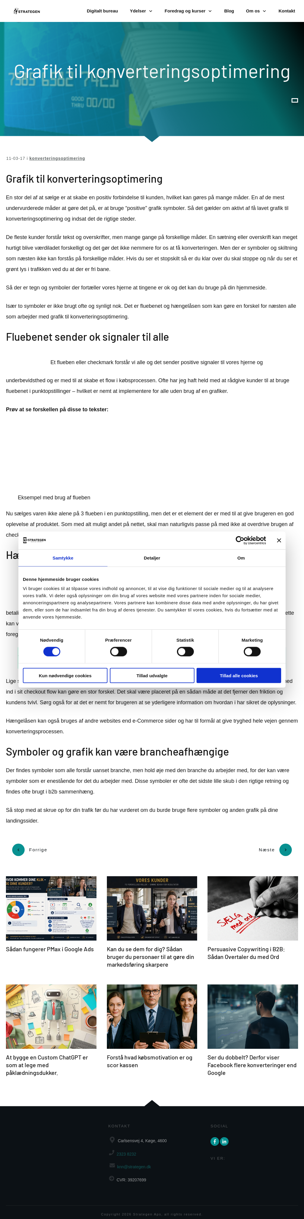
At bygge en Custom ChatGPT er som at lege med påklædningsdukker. (47, 1060)
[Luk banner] (279, 540)
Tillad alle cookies (239, 675)
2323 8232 (126, 1150)
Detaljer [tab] (152, 557)
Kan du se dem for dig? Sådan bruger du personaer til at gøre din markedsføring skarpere (150, 952)
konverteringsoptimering (57, 158)
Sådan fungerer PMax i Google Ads (50, 944)
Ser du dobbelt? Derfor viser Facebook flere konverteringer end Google (252, 1060)
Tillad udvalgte (152, 675)
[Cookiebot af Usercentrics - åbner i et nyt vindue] (240, 540)
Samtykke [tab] (63, 557)
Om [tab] (241, 557)
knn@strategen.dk (134, 1162)
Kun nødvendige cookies (65, 675)
